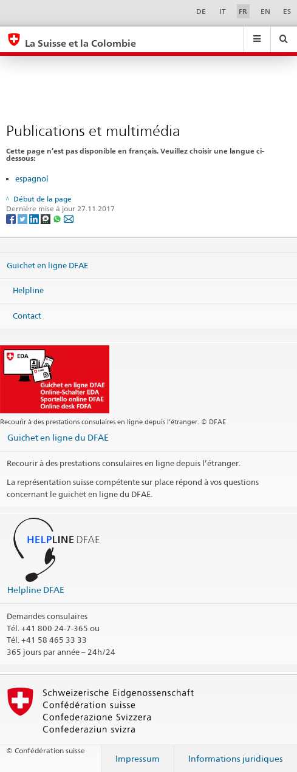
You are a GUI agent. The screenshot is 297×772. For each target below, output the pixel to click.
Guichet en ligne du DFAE (58, 437)
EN (265, 11)
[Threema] (46, 218)
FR (243, 11)
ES (287, 11)
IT (222, 11)
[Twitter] (23, 218)
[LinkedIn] (35, 218)
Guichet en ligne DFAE (47, 264)
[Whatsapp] (58, 218)
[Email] (68, 218)
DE (201, 11)
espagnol (32, 178)
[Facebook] (12, 218)
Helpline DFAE (35, 589)
